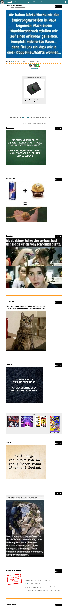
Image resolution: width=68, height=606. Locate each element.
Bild (26, 575)
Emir (26, 61)
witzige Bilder (36, 580)
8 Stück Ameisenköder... (41, 427)
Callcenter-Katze (11, 604)
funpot (9, 2)
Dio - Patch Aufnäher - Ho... (13, 427)
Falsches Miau (10, 301)
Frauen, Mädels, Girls (46, 580)
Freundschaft (10, 128)
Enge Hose (9, 364)
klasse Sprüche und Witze (20, 7)
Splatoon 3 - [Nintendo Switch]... (54, 432)
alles (22, 2)
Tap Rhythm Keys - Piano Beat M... (27, 427)
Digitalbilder (36, 2)
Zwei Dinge (9, 442)
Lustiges (28, 2)
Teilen (10, 61)
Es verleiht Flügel (11, 178)
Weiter (58, 6)
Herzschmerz (44, 2)
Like (7, 61)
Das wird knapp (10, 492)
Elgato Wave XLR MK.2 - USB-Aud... (34, 100)
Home (17, 2)
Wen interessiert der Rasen (14, 570)
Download (13, 61)
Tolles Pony (9, 236)
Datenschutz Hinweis (34, 68)
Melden (17, 61)
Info (20, 61)
